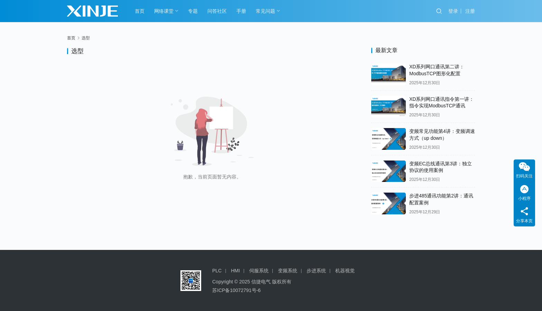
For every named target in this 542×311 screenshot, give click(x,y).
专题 (193, 11)
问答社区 (217, 11)
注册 (470, 11)
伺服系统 (259, 270)
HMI (235, 270)
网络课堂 (164, 11)
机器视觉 (345, 270)
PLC (217, 270)
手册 (241, 11)
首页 (139, 11)
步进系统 (316, 270)
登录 (453, 11)
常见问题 (265, 11)
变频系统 (287, 270)
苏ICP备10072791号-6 (236, 290)
